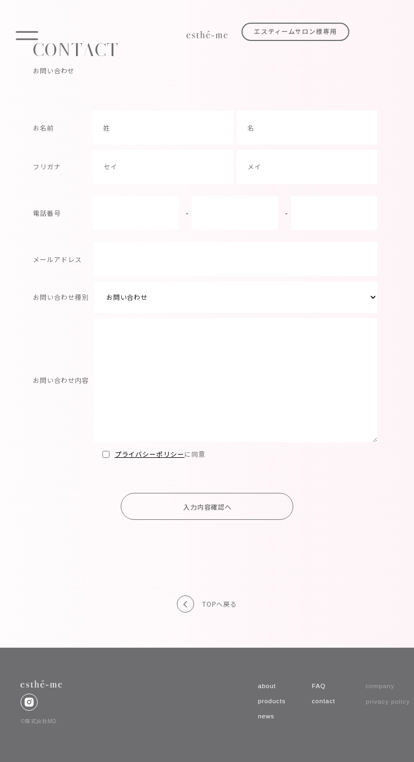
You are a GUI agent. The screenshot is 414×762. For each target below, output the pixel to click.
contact (323, 701)
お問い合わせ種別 (61, 296)
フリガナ (47, 166)
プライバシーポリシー (150, 453)
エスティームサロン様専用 (295, 32)
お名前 (43, 127)
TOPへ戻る (219, 604)
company (379, 686)
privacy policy (387, 701)
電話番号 (47, 212)
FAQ (319, 686)
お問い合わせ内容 (61, 380)
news (266, 716)
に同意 (153, 453)
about (266, 686)
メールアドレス (57, 259)
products (272, 701)
